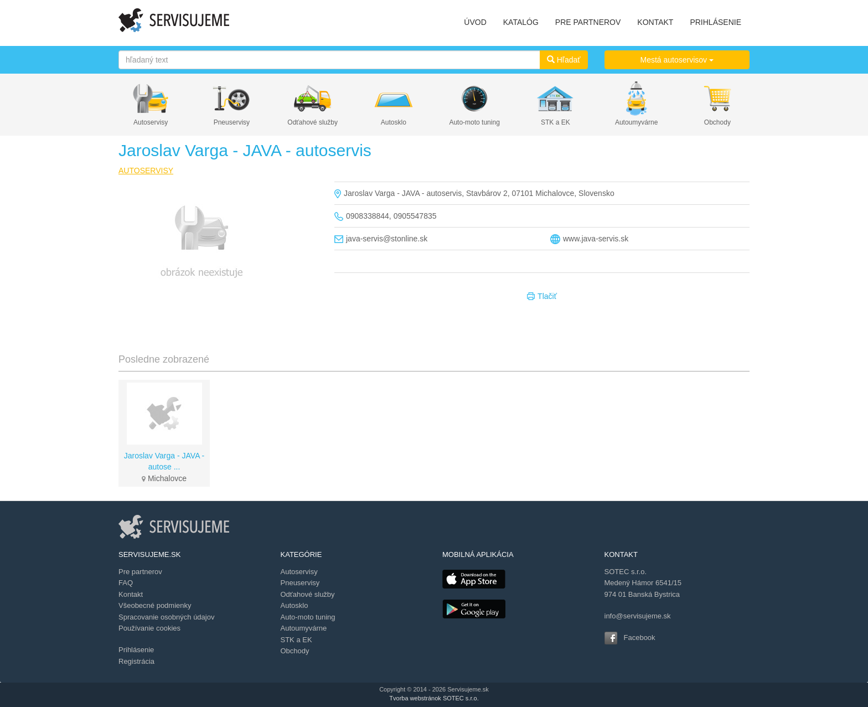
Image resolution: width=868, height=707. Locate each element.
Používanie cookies (149, 628)
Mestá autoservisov (677, 59)
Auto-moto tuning (474, 122)
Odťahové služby (312, 122)
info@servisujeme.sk (637, 616)
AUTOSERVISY (145, 170)
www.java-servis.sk (595, 238)
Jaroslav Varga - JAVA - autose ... (164, 461)
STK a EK (555, 122)
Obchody (717, 122)
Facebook (639, 637)
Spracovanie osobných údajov (166, 617)
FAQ (125, 583)
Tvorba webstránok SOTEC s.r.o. (433, 698)
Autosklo (393, 122)
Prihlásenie (136, 650)
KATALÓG (521, 22)
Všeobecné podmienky (155, 605)
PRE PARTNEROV (588, 22)
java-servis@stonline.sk (386, 238)
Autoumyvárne (636, 122)
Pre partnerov (140, 571)
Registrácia (136, 661)
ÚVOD (475, 22)
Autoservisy (150, 122)
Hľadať (564, 59)
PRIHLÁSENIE (715, 22)
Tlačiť (542, 297)
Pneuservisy (232, 122)
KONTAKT (655, 22)
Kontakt (130, 594)
